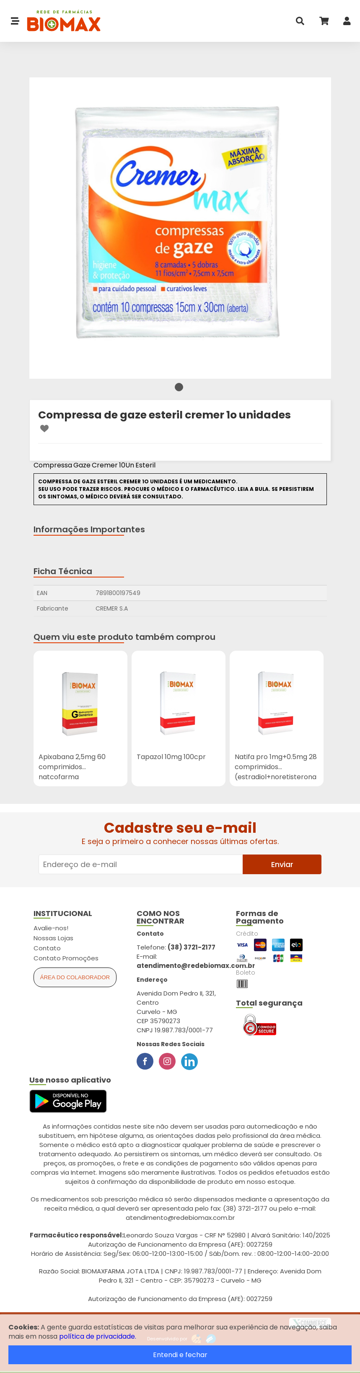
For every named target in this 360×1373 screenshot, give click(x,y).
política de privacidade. (97, 1336)
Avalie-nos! (51, 928)
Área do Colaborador (75, 977)
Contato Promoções (66, 958)
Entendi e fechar (180, 1355)
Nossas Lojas (53, 938)
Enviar (282, 864)
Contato (47, 948)
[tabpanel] (180, 228)
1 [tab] (179, 387)
